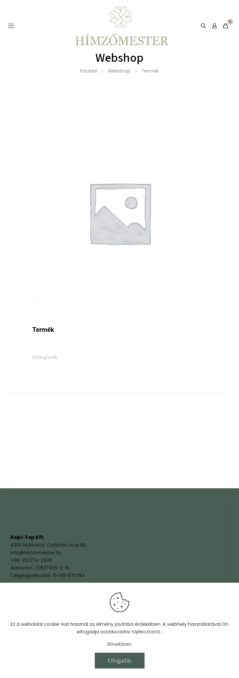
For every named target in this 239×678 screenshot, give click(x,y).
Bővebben (119, 644)
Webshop (119, 70)
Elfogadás (120, 660)
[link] (34, 517)
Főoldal (88, 70)
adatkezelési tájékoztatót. (130, 631)
